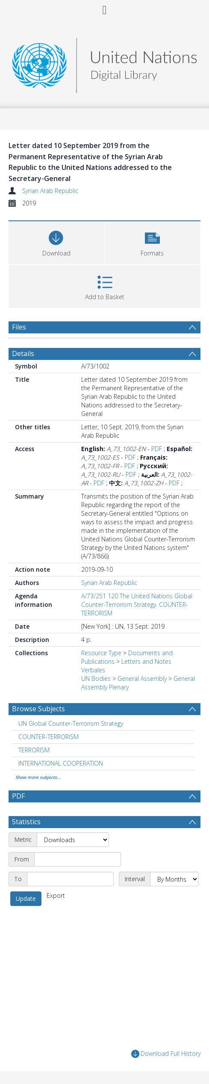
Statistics (26, 821)
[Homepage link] (104, 63)
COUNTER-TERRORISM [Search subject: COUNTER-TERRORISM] (48, 737)
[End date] (70, 879)
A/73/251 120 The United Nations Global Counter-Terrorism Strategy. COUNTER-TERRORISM (136, 604)
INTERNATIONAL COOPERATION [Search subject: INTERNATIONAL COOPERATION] (60, 763)
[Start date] (77, 859)
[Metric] (73, 839)
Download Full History (165, 1053)
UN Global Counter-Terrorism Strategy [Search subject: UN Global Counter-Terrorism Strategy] (70, 723)
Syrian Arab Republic (50, 191)
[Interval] (174, 879)
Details (23, 353)
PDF (156, 449)
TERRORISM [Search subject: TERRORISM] (34, 750)
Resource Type (101, 653)
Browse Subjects (38, 708)
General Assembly (142, 678)
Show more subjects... (38, 777)
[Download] (56, 241)
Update (26, 898)
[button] (152, 241)
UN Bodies (96, 678)
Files (19, 327)
